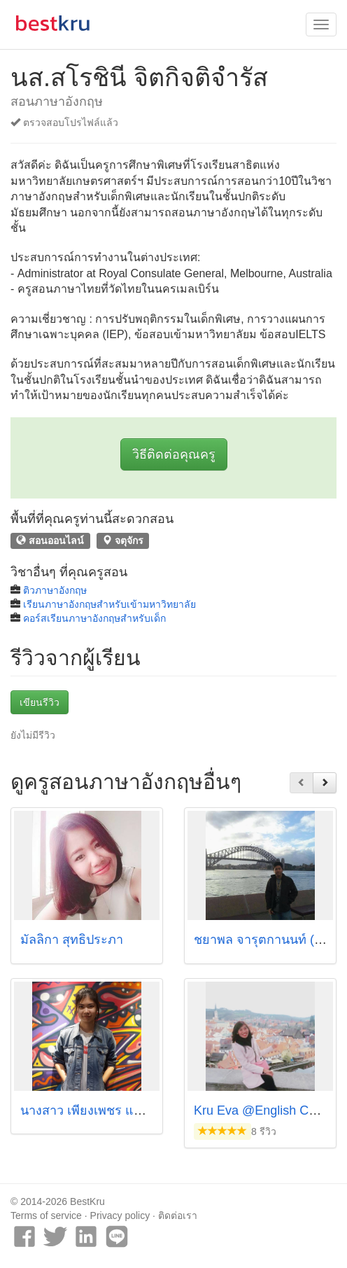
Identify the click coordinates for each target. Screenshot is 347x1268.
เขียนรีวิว (39, 702)
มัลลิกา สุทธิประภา (71, 940)
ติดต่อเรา (177, 1215)
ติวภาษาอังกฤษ (55, 590)
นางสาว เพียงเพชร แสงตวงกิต (102, 1110)
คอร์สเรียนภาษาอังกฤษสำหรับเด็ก (94, 618)
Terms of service (46, 1215)
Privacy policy (120, 1215)
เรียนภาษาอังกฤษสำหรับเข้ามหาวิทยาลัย (109, 604)
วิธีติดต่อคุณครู (173, 454)
